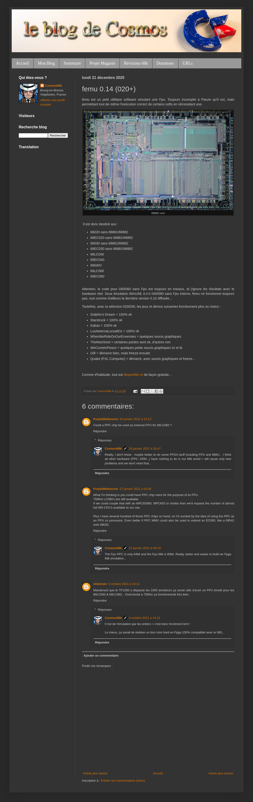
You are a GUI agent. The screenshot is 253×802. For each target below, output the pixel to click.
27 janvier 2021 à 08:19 (145, 548)
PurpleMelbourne (105, 419)
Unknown (100, 584)
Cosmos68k (113, 448)
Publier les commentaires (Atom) (123, 780)
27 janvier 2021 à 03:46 (135, 489)
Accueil (22, 63)
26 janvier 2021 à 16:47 (145, 448)
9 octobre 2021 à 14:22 (144, 618)
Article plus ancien (220, 773)
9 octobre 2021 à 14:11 (124, 584)
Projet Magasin (102, 63)
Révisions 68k (136, 63)
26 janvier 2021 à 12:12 (135, 419)
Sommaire (72, 63)
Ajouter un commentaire (101, 655)
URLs (188, 63)
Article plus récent (95, 773)
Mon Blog (46, 63)
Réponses (105, 440)
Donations (165, 63)
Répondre (100, 431)
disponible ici (133, 375)
